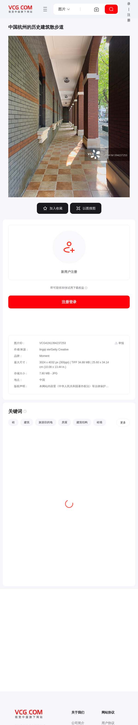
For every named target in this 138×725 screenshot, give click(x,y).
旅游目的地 (46, 422)
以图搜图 (86, 208)
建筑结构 (82, 422)
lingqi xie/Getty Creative (54, 349)
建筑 (26, 422)
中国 (42, 379)
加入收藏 (52, 208)
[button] (64, 9)
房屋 (64, 422)
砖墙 (99, 422)
